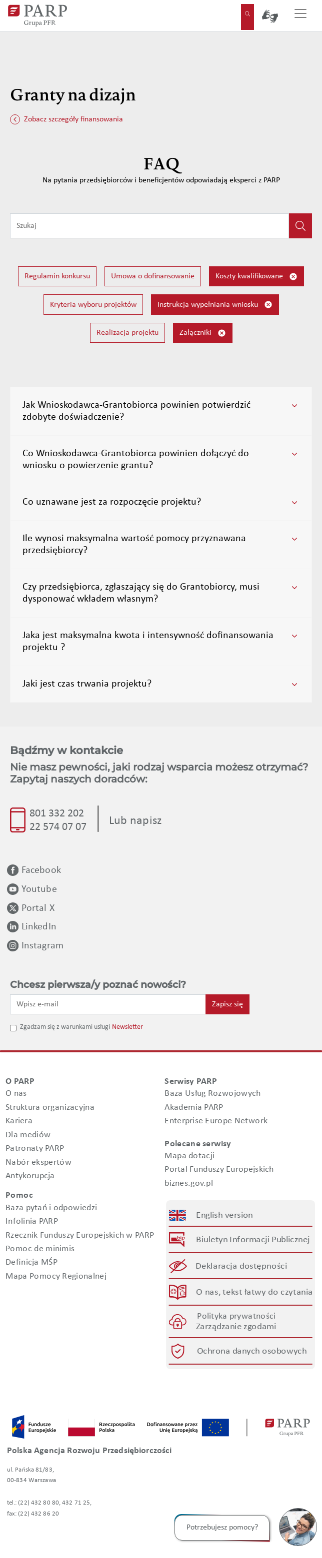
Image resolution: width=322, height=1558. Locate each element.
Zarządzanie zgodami (236, 1327)
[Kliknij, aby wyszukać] (300, 225)
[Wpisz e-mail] (108, 1004)
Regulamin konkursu (57, 276)
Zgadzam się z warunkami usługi (65, 1027)
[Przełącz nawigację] (300, 15)
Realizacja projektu (127, 333)
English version (225, 1215)
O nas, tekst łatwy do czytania (254, 1292)
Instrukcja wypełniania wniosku (215, 304)
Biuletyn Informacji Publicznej (253, 1240)
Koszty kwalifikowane (257, 276)
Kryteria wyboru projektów (93, 305)
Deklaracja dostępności (242, 1266)
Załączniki (203, 333)
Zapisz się (227, 1004)
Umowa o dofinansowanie (152, 276)
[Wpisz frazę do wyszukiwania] (149, 225)
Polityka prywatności (236, 1316)
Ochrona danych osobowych (251, 1351)
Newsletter (127, 1027)
